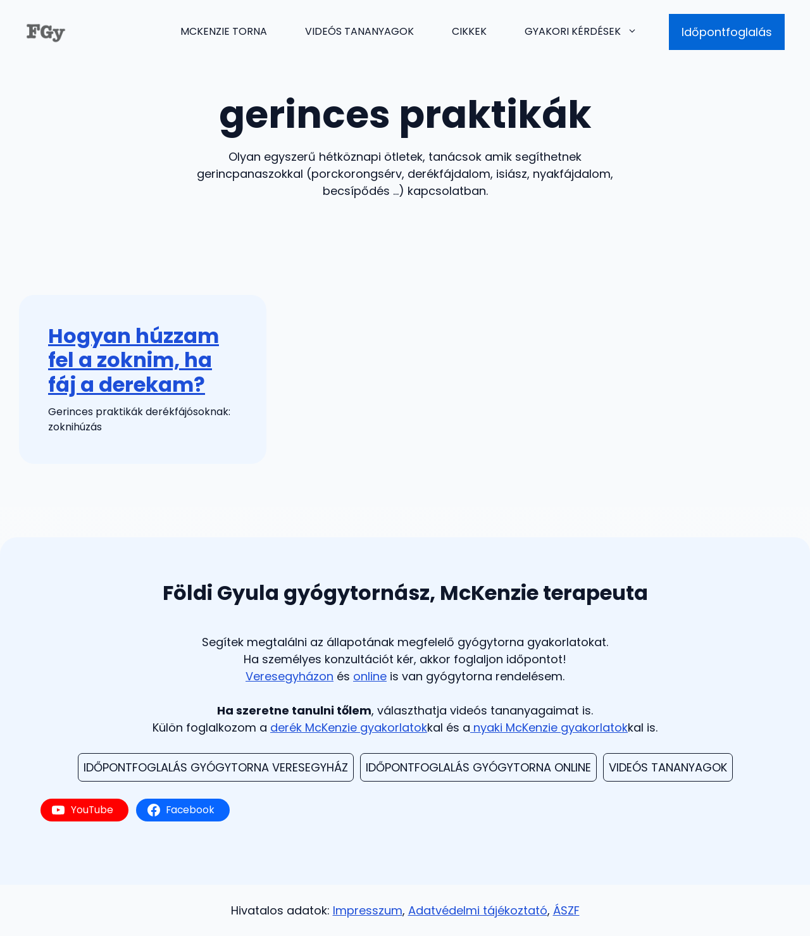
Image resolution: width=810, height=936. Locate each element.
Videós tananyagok (359, 31)
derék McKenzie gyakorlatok (348, 727)
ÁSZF (566, 910)
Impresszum (367, 910)
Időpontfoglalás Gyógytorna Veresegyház (216, 767)
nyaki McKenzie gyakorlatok (549, 727)
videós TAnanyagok (668, 767)
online (370, 676)
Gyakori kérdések (590, 32)
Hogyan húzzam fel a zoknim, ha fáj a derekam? (133, 360)
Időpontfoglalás (727, 32)
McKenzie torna (223, 31)
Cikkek (469, 31)
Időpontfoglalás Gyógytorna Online (478, 767)
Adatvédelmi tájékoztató (477, 910)
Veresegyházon (289, 676)
